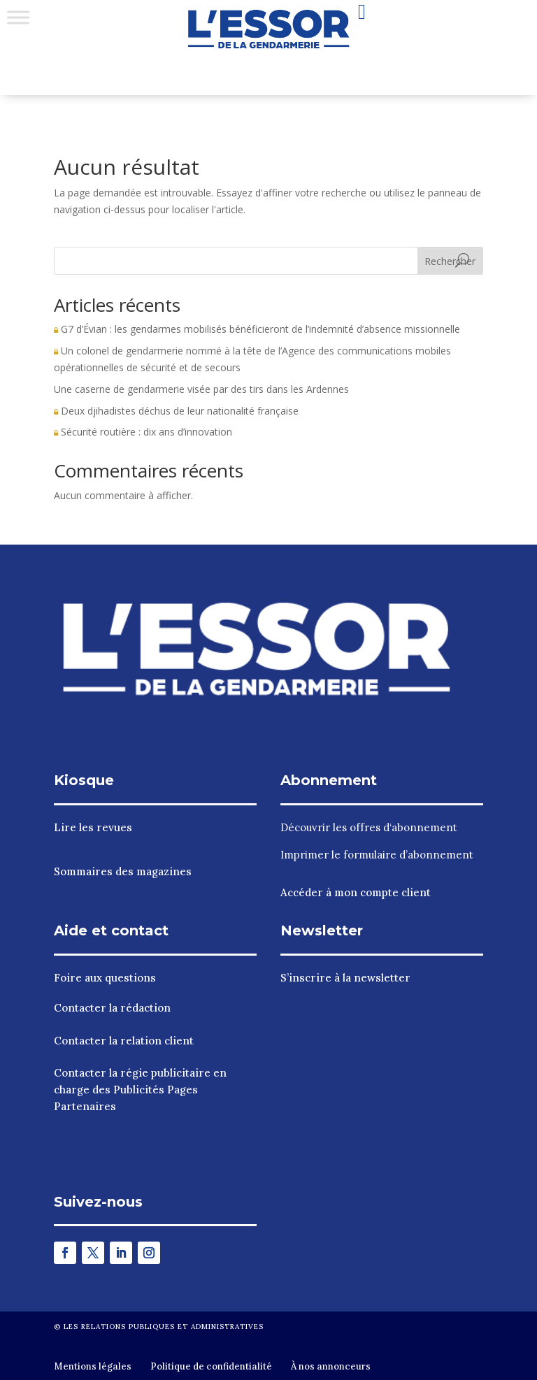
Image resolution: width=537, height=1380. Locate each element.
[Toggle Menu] (18, 17)
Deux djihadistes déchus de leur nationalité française (176, 410)
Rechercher (449, 261)
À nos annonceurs (331, 1366)
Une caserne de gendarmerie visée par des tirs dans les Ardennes (201, 389)
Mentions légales (92, 1366)
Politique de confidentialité (211, 1366)
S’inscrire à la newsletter (345, 977)
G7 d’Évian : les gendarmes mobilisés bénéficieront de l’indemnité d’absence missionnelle (257, 329)
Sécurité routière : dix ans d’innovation (143, 431)
